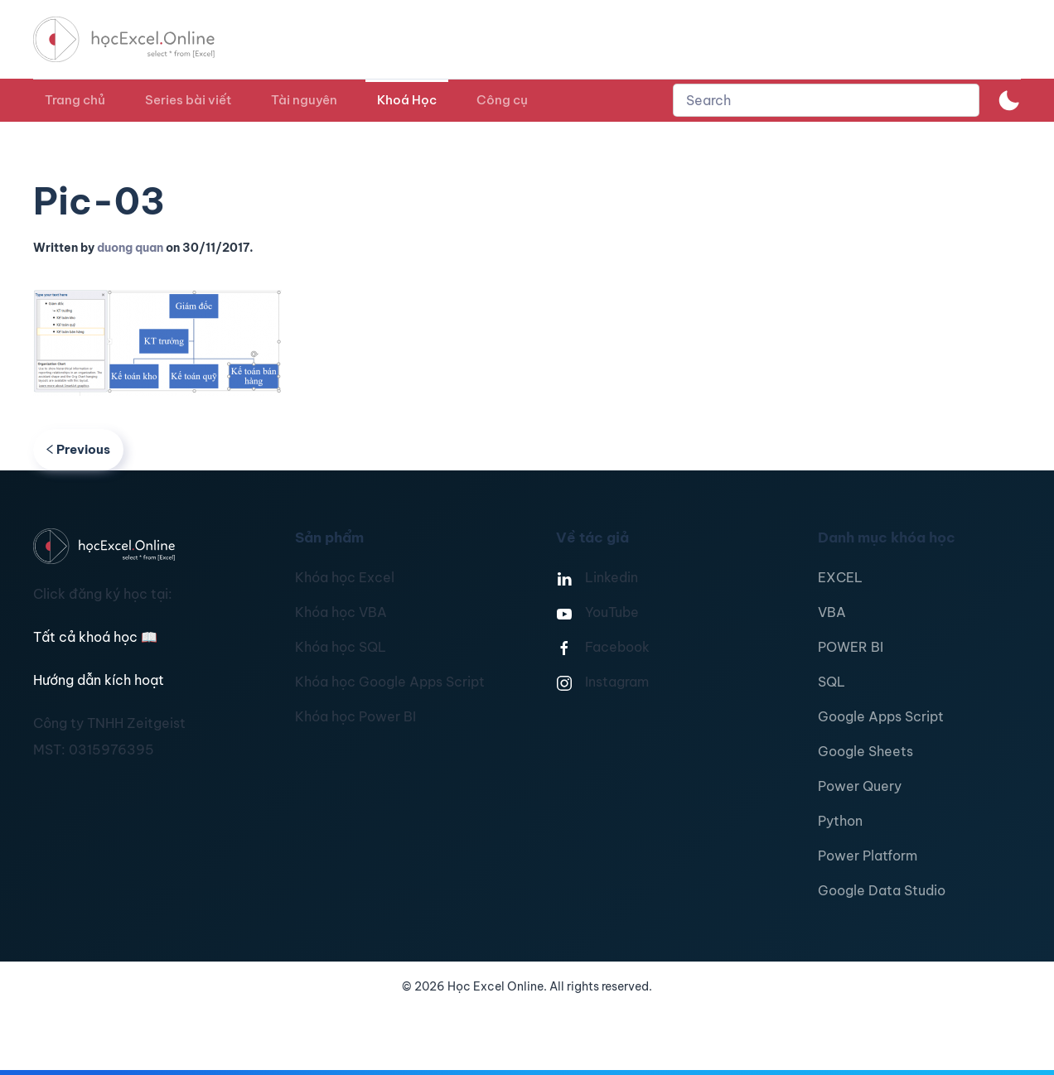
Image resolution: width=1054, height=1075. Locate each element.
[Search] (826, 100)
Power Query (860, 786)
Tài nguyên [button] (304, 100)
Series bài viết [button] (188, 100)
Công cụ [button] (502, 100)
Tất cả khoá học (95, 637)
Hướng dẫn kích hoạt (98, 680)
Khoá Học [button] (407, 100)
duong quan (130, 247)
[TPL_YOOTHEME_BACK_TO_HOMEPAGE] (139, 39)
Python (840, 820)
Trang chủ (75, 100)
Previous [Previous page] (78, 449)
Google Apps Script (881, 716)
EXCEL (840, 577)
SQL (831, 681)
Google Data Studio (881, 890)
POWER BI (850, 647)
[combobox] (826, 100)
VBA (832, 612)
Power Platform (867, 855)
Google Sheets (865, 751)
